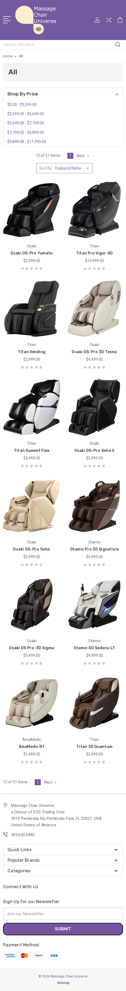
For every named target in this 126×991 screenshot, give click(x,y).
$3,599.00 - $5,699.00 (25, 114)
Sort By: (46, 168)
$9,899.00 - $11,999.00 (26, 142)
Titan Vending (31, 352)
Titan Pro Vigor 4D (94, 253)
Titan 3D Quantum (94, 746)
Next (83, 156)
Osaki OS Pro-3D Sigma (31, 648)
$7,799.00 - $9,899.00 (25, 132)
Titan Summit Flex (31, 450)
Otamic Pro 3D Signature (94, 549)
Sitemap (63, 983)
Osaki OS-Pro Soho (31, 549)
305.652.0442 (22, 834)
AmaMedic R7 (32, 746)
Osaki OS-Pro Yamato (32, 253)
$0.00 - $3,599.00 (22, 104)
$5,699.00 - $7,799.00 (25, 123)
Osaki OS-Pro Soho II (94, 450)
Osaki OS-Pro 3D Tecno (94, 352)
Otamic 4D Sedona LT (94, 648)
